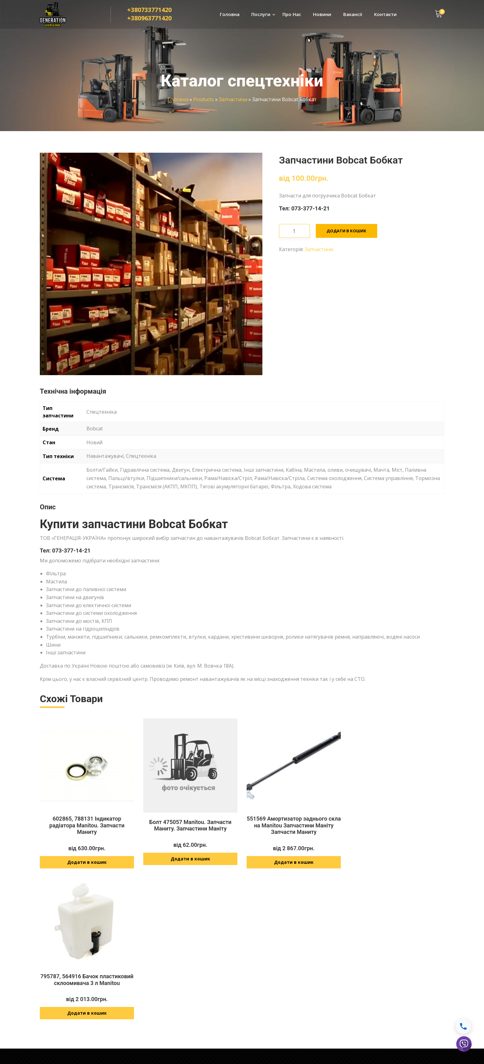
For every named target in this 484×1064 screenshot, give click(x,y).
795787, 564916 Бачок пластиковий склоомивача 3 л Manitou (397, 825)
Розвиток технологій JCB (185, 999)
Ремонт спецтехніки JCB (184, 956)
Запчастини (233, 99)
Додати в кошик (346, 231)
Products (203, 99)
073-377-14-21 (310, 208)
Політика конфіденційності (386, 968)
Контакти (385, 14)
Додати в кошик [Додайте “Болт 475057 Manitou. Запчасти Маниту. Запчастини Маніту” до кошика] (190, 859)
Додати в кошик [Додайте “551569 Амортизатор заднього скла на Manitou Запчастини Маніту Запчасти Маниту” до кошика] (294, 862)
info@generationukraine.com (288, 1005)
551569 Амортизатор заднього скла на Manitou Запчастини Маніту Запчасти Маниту (294, 825)
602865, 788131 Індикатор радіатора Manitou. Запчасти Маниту (86, 825)
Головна (230, 14)
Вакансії (352, 14)
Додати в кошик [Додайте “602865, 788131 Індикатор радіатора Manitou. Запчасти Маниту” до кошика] (87, 862)
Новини (322, 14)
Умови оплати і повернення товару (395, 989)
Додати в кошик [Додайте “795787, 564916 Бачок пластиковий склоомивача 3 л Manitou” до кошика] (397, 859)
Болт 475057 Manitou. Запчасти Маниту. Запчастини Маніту (190, 825)
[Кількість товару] (294, 231)
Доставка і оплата (377, 956)
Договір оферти (374, 979)
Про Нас (291, 14)
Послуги (260, 14)
